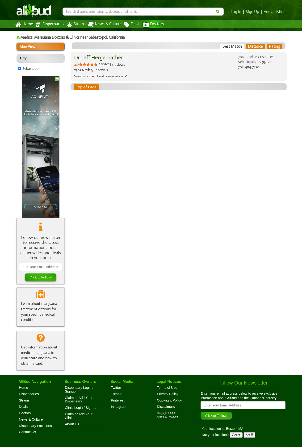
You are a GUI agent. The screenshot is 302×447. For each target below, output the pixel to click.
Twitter (116, 387)
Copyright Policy (169, 400)
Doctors (149, 25)
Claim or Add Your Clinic (78, 416)
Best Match (232, 46)
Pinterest (118, 400)
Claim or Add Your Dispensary (78, 399)
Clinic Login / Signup (80, 408)
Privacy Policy (167, 394)
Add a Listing (274, 11)
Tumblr (116, 394)
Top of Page (86, 87)
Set (249, 435)
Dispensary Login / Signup (79, 389)
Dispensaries (49, 25)
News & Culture (102, 25)
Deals (129, 25)
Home (24, 25)
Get (236, 435)
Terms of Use (167, 387)
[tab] (232, 46)
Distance (255, 46)
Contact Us (27, 432)
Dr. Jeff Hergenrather (97, 57)
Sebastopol (30, 68)
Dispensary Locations (35, 426)
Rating (274, 46)
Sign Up (253, 11)
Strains (74, 25)
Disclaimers (166, 407)
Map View (27, 46)
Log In (237, 11)
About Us (72, 424)
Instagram (118, 407)
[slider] (88, 64)
